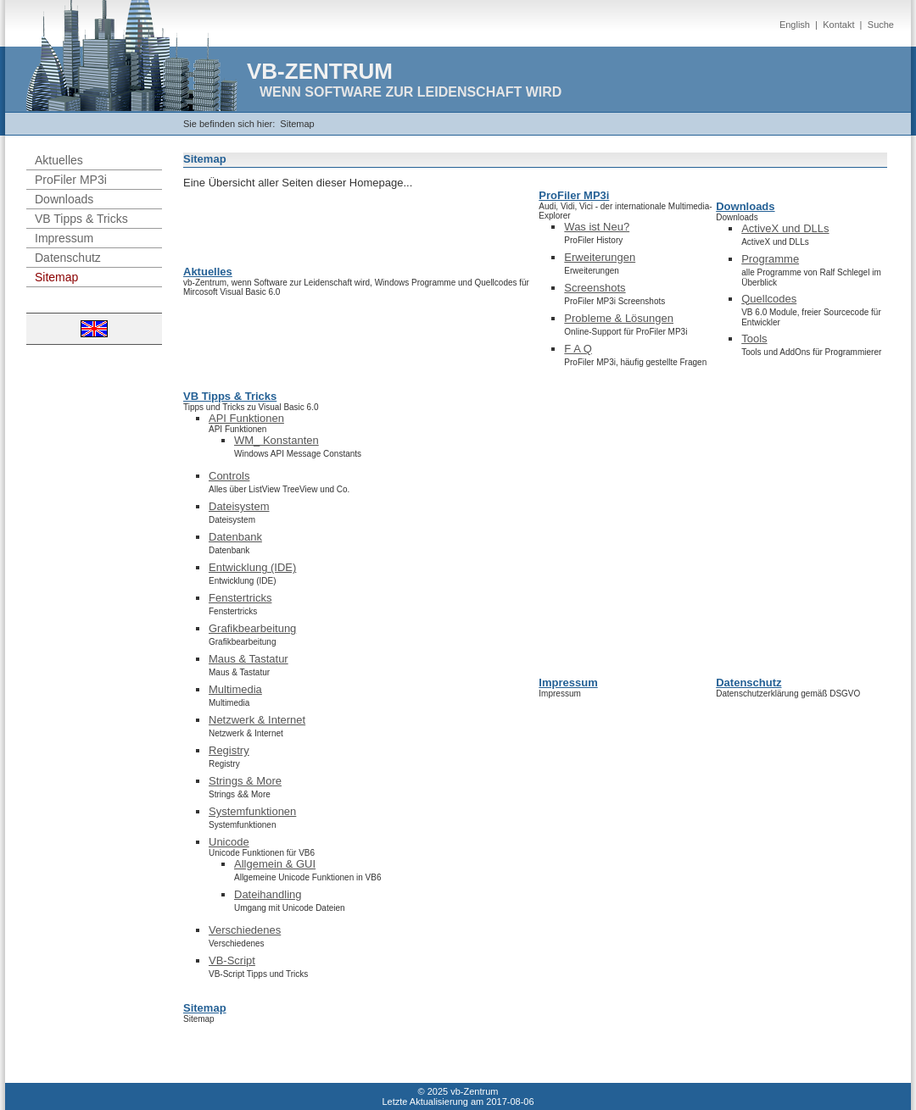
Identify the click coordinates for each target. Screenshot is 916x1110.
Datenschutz (68, 257)
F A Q (578, 348)
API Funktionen (246, 418)
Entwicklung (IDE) (252, 567)
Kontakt (838, 24)
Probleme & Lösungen (618, 318)
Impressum (64, 238)
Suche (881, 24)
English (794, 24)
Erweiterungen (599, 257)
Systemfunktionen (252, 811)
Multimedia (235, 689)
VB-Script (232, 960)
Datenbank (235, 536)
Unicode (229, 841)
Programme (770, 259)
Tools (754, 338)
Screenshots (594, 287)
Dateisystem (239, 506)
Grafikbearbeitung (252, 628)
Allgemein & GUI (275, 863)
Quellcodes (768, 298)
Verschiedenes (245, 930)
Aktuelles (59, 160)
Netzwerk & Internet (257, 719)
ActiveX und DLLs (785, 228)
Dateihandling (268, 894)
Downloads (64, 199)
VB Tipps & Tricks (81, 218)
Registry (229, 750)
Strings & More (245, 780)
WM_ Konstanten (276, 440)
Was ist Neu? (596, 226)
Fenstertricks (240, 597)
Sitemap (297, 124)
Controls (229, 475)
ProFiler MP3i (71, 179)
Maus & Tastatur (248, 658)
